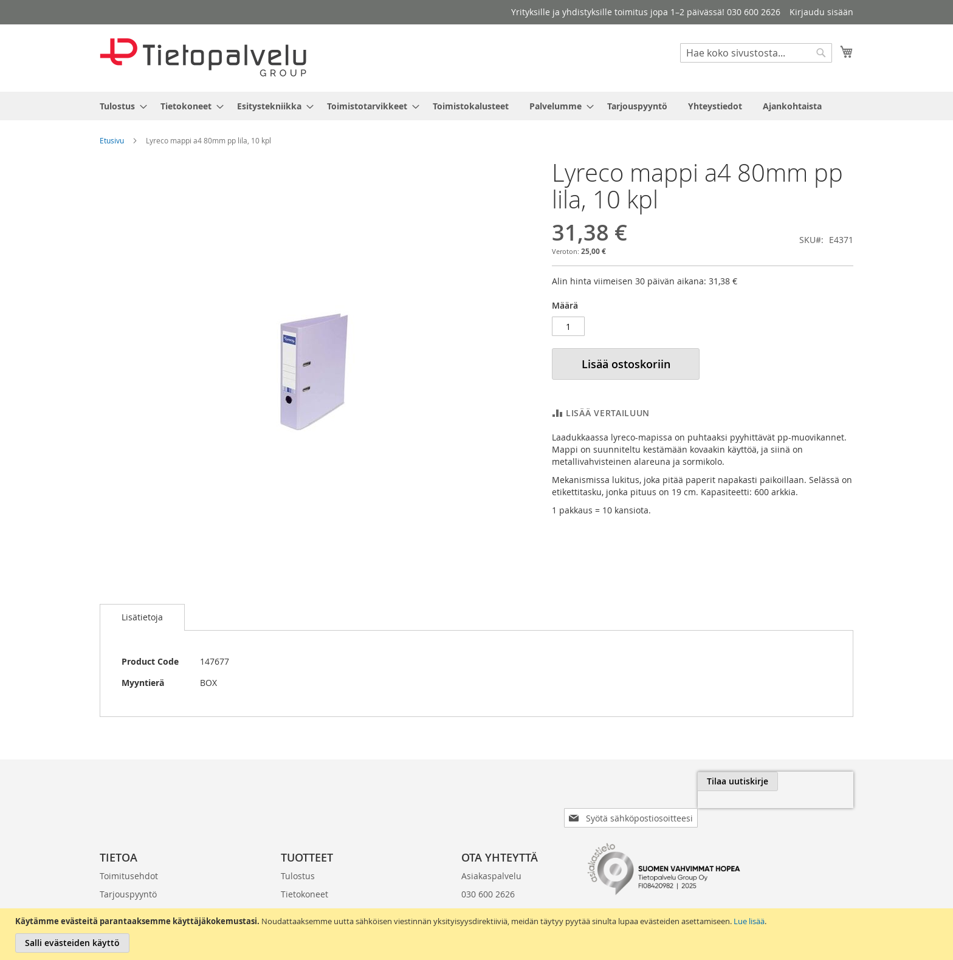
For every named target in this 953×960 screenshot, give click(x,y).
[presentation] (717, 809)
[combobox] (756, 53)
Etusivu (112, 140)
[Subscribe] (812, 781)
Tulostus (298, 856)
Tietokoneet (304, 874)
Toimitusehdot (129, 856)
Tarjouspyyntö (128, 874)
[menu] (476, 106)
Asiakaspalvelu (491, 856)
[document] (478, 934)
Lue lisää (749, 921)
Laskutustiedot (129, 893)
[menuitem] (119, 106)
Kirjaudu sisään (821, 12)
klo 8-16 (477, 893)
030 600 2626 (488, 874)
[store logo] (203, 57)
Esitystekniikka (310, 893)
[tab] (142, 617)
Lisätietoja (142, 617)
